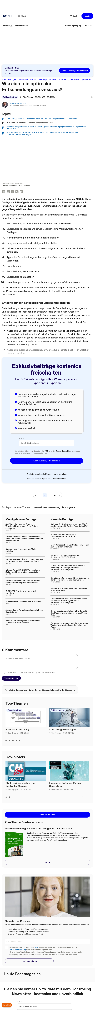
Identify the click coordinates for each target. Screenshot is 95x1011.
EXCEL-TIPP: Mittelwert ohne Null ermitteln (20, 592)
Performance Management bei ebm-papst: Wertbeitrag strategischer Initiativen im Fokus (69, 625)
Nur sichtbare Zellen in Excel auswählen (23, 602)
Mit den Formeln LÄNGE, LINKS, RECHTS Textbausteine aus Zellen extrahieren (24, 561)
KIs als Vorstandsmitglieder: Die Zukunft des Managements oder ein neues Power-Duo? (69, 613)
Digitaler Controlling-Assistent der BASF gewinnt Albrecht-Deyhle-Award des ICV (68, 525)
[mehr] (88, 25)
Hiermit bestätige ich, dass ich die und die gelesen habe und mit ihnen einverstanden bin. (47, 452)
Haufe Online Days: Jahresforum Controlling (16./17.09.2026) (64, 556)
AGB (46, 451)
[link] (7, 25)
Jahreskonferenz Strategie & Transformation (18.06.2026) (63, 536)
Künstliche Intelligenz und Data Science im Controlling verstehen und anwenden (69, 579)
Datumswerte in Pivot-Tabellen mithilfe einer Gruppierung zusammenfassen (22, 582)
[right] (87, 740)
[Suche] (74, 16)
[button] (87, 16)
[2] (45, 495)
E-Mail (21, 438)
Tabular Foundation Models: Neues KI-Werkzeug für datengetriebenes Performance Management (67, 568)
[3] (50, 495)
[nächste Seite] (59, 495)
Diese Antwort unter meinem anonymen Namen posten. (30, 672)
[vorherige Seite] (35, 495)
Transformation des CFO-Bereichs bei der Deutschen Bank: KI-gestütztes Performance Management (69, 601)
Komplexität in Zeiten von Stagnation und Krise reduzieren (69, 589)
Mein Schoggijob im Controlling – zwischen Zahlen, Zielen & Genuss (69, 546)
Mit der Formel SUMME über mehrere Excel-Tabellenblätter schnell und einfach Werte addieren (24, 539)
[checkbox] (11, 451)
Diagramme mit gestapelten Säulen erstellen (21, 550)
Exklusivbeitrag (10, 97)
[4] (55, 495)
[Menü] (22, 16)
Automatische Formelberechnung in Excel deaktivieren (24, 611)
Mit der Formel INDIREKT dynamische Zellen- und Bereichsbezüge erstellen (22, 571)
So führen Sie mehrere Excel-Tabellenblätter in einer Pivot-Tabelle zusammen (22, 526)
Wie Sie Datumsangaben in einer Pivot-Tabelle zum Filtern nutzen (22, 622)
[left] (83, 740)
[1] (40, 495)
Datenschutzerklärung (64, 451)
